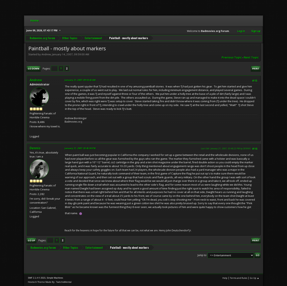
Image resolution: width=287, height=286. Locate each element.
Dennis (35, 148)
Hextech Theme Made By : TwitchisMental (50, 281)
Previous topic (232, 57)
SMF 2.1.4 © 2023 (36, 278)
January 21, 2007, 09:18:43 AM (80, 79)
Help (224, 277)
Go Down (33, 68)
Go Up (31, 240)
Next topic (251, 57)
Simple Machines (55, 278)
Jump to (202, 255)
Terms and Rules (238, 277)
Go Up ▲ (254, 277)
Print (255, 68)
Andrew (36, 80)
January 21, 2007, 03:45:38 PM (80, 148)
